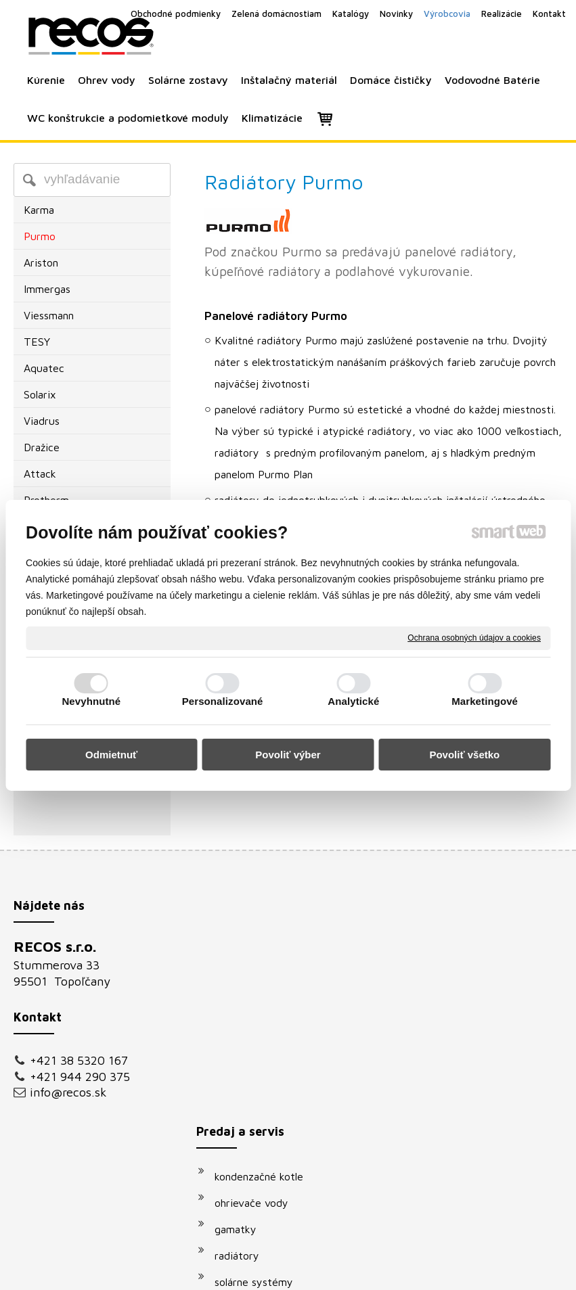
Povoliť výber (287, 754)
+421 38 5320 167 (79, 1060)
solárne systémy (260, 1056)
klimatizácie (249, 1135)
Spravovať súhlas (517, 1271)
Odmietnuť (111, 754)
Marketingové (484, 701)
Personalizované (222, 701)
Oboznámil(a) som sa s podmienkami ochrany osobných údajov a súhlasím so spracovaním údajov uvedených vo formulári (488, 1123)
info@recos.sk (68, 1092)
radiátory (243, 1029)
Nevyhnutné (91, 701)
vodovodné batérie (266, 1082)
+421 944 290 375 (80, 1076)
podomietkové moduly (274, 1109)
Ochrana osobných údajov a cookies (474, 637)
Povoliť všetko (464, 754)
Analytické (353, 701)
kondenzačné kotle (265, 950)
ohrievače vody (258, 977)
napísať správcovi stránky (272, 1271)
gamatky (242, 1003)
